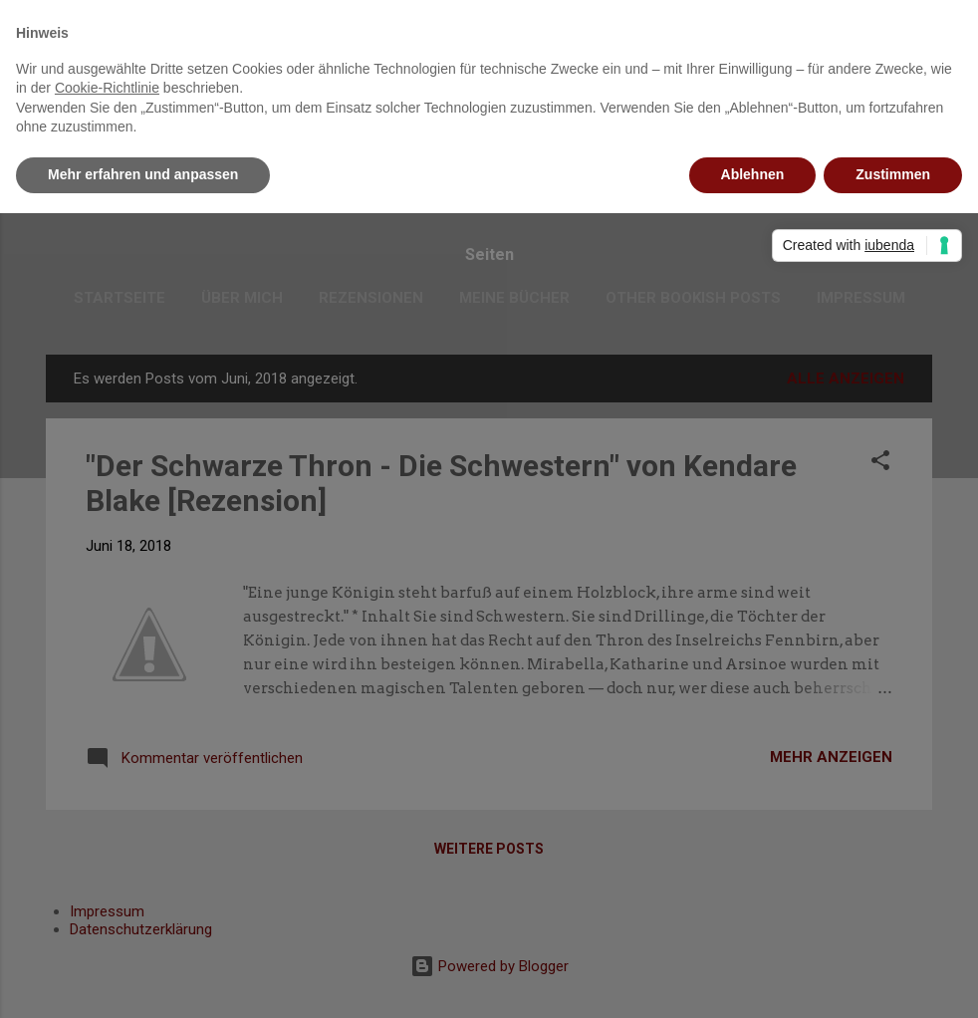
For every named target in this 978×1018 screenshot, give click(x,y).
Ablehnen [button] (753, 174)
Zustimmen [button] (893, 174)
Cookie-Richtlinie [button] (107, 88)
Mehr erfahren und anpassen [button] (143, 174)
